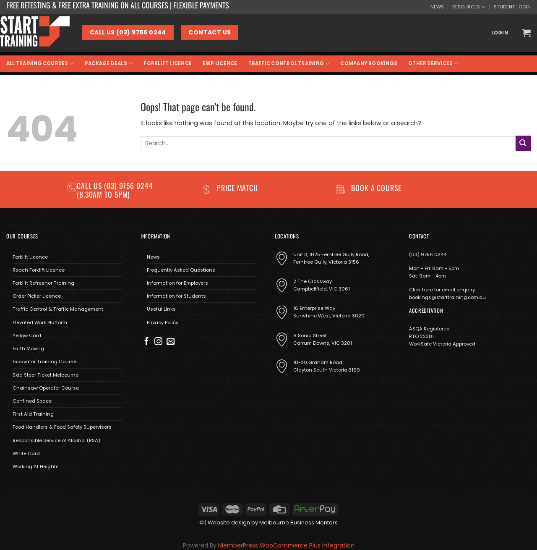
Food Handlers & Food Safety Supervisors (62, 427)
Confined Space (32, 401)
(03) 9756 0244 (427, 254)
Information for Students (176, 296)
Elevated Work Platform (40, 322)
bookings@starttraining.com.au (447, 297)
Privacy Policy (162, 322)
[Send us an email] (171, 342)
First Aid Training (33, 414)
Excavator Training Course (44, 361)
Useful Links (161, 309)
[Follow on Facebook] (147, 342)
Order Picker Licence (37, 296)
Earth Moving (28, 348)
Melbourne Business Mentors (298, 522)
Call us (90, 185)
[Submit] (523, 143)
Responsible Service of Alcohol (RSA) (56, 440)
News (153, 257)
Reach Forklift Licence (39, 270)
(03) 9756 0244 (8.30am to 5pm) (115, 190)
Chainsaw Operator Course (46, 388)
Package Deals (109, 64)
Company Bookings (368, 63)
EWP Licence (220, 63)
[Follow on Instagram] (158, 342)
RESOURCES (468, 7)
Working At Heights (36, 466)
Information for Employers (177, 283)
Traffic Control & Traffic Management (58, 309)
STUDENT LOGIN (512, 6)
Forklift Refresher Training (43, 283)
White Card (26, 453)
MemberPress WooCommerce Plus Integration (286, 545)
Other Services (433, 64)
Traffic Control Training (289, 64)
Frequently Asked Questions (181, 270)
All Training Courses (40, 64)
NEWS (437, 6)
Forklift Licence (167, 63)
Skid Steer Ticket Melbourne (45, 375)
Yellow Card (27, 335)
